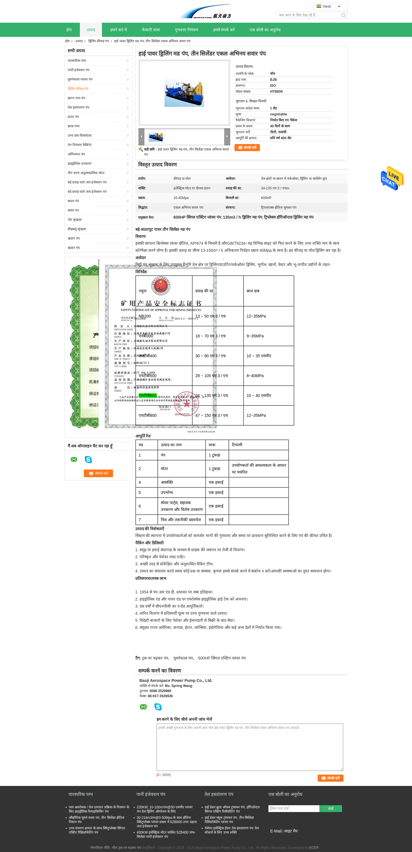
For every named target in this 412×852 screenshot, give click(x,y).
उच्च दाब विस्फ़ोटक (80, 136)
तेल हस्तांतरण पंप (79, 107)
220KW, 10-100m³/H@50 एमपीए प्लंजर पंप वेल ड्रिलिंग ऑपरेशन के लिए (165, 809)
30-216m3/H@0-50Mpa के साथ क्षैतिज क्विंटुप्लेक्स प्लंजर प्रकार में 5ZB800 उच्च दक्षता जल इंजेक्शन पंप (167, 822)
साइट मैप (291, 831)
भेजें (330, 809)
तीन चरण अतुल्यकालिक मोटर (86, 173)
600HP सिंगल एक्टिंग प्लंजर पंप (222, 658)
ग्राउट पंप (73, 117)
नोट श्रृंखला (75, 220)
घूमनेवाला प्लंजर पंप (80, 79)
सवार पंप (73, 201)
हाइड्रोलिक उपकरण (79, 164)
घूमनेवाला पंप (183, 658)
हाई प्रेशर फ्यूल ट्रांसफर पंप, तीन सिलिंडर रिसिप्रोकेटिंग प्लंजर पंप (229, 820)
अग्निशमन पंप (76, 154)
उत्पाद (91, 30)
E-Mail (276, 831)
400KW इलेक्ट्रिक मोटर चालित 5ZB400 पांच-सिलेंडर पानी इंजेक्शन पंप (166, 834)
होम (69, 30)
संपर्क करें (250, 147)
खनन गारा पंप (77, 98)
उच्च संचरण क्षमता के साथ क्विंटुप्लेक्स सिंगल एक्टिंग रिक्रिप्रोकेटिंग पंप (97, 830)
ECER (314, 848)
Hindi (331, 7)
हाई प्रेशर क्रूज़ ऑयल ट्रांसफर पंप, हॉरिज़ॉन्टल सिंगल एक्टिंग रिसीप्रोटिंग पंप (232, 809)
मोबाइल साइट (278, 838)
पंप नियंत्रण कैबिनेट (80, 145)
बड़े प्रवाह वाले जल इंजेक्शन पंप (87, 182)
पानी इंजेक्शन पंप (79, 70)
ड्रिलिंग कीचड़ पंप (98, 41)
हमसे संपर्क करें (224, 30)
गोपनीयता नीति (99, 848)
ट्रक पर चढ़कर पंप (155, 658)
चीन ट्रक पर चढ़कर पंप (126, 848)
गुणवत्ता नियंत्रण (186, 30)
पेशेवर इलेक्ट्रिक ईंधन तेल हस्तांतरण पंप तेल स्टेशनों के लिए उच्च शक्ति (232, 830)
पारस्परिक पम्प (77, 61)
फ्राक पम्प (74, 126)
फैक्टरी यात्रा (151, 30)
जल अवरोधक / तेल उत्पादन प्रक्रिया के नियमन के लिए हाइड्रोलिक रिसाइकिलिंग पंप (99, 809)
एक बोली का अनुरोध (265, 30)
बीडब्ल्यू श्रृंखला (77, 229)
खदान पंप (74, 238)
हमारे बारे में (118, 30)
